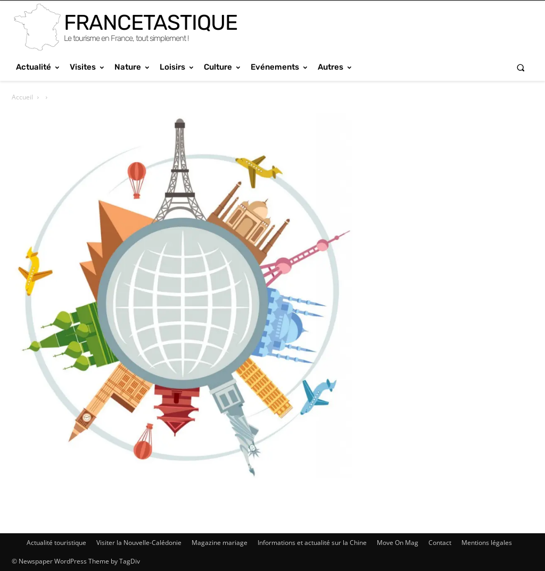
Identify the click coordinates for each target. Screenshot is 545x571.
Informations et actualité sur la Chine (312, 542)
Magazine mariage (219, 542)
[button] (520, 67)
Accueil (22, 97)
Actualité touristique (56, 542)
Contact (439, 542)
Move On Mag (397, 542)
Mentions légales (486, 542)
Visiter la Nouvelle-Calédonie (138, 542)
